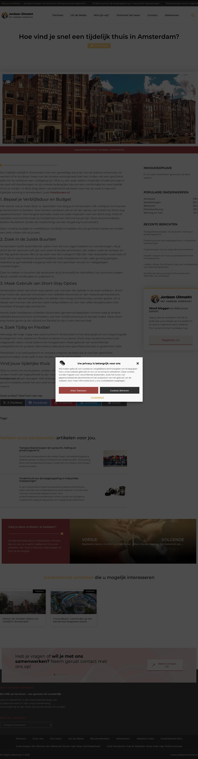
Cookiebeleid (97, 397)
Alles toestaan (78, 390)
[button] (137, 363)
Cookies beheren (119, 390)
